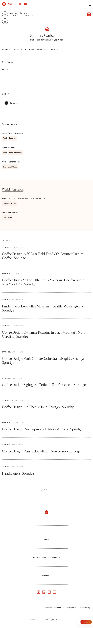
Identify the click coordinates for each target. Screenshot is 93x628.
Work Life (42, 50)
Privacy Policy (70, 607)
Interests (29, 50)
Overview (6, 50)
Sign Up (86, 622)
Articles (54, 50)
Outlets (18, 50)
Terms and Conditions (52, 607)
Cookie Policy (85, 607)
